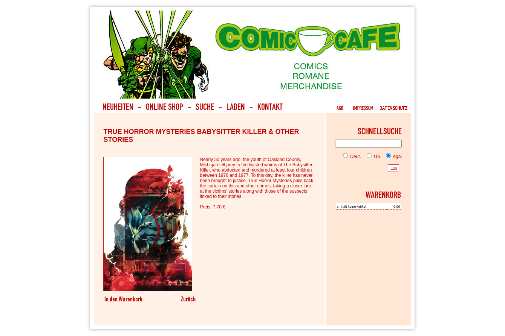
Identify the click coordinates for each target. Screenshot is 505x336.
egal (392, 156)
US (372, 156)
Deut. (352, 156)
